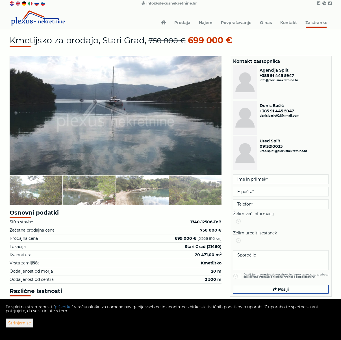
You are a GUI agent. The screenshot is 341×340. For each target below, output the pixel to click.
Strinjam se (19, 323)
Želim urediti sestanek (281, 238)
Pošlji (281, 289)
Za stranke (316, 22)
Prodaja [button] (182, 22)
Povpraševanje (236, 22)
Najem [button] (205, 22)
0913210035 (271, 146)
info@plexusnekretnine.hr (169, 3)
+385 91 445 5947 (277, 75)
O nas (266, 22)
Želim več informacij (281, 219)
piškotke (63, 306)
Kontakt (288, 22)
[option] (36, 190)
